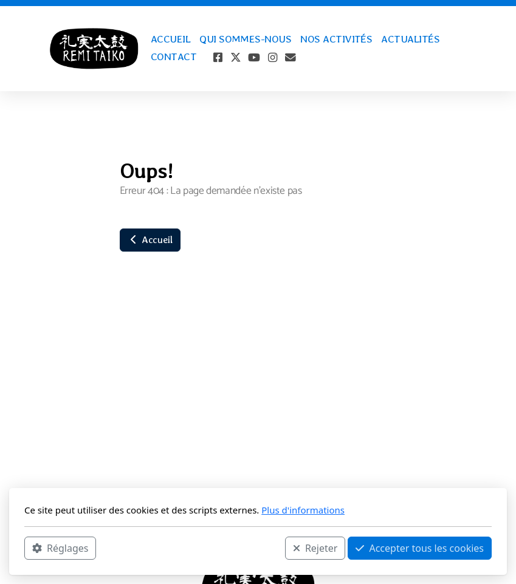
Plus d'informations (303, 510)
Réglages (60, 548)
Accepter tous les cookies (420, 548)
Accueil (150, 240)
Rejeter (315, 548)
